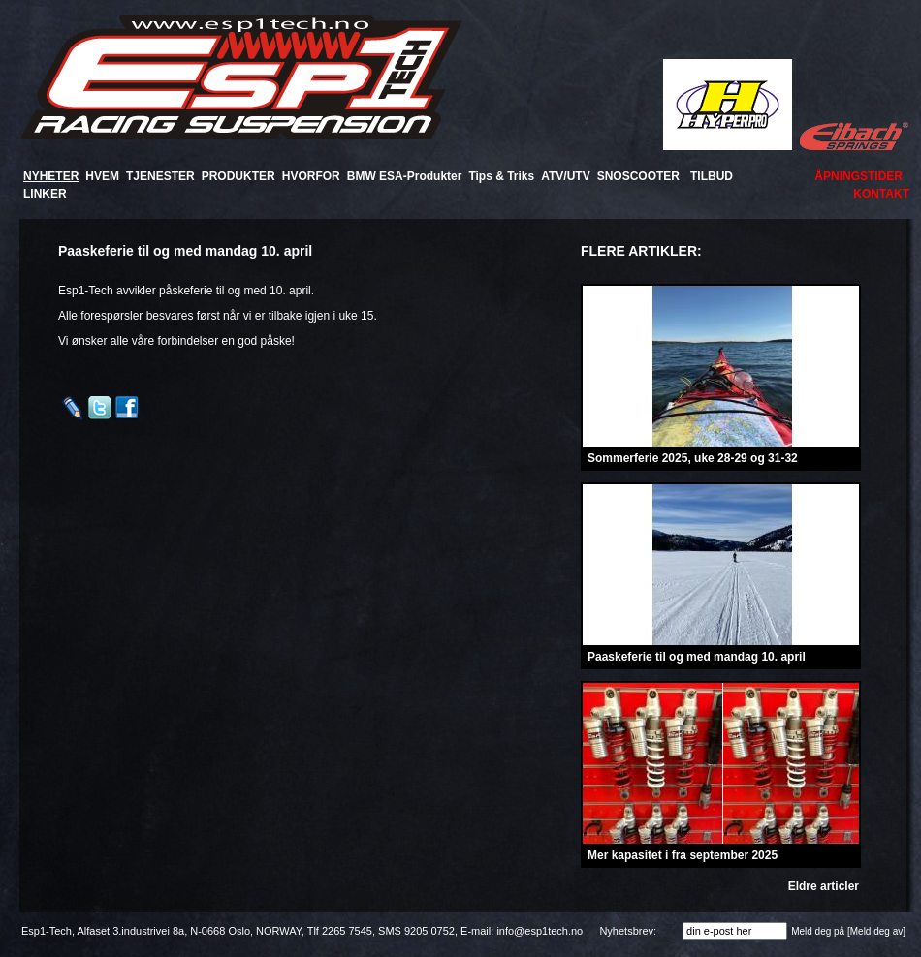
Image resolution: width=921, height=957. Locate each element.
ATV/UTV (565, 176)
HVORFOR (311, 176)
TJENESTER (160, 176)
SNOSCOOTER (638, 176)
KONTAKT (881, 194)
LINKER (45, 194)
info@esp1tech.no (539, 931)
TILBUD (711, 176)
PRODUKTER (238, 176)
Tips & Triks (501, 176)
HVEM (102, 176)
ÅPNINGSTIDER (858, 176)
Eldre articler (823, 886)
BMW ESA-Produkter (404, 176)
